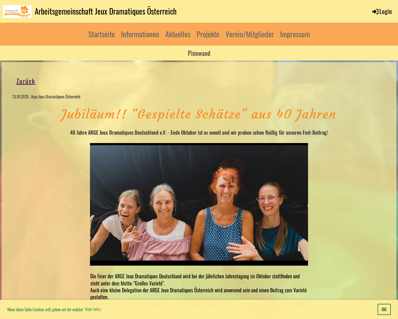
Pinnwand (199, 53)
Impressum (295, 33)
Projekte (208, 33)
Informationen (140, 33)
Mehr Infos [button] (93, 309)
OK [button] (384, 309)
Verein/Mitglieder (250, 33)
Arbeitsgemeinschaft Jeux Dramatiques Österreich (106, 11)
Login (381, 11)
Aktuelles (177, 33)
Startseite (101, 33)
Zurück (25, 81)
